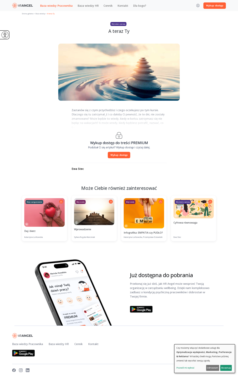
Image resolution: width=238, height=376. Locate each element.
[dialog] (204, 358)
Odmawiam (212, 367)
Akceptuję (226, 367)
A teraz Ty (50, 14)
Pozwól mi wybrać (185, 367)
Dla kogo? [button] (139, 5)
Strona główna (27, 14)
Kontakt (122, 5)
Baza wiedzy (40, 14)
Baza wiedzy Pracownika (56, 5)
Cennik (108, 5)
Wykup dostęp (214, 5)
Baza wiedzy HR (88, 5)
